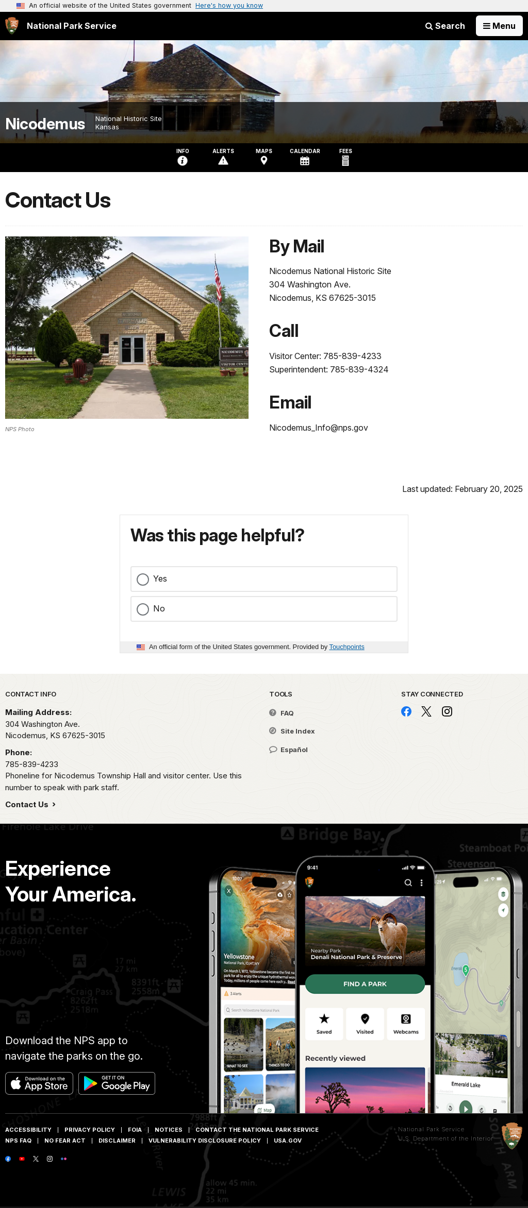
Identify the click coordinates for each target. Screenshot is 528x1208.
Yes (160, 578)
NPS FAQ (18, 1140)
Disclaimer (117, 1140)
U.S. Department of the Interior (445, 1138)
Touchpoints (347, 647)
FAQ (281, 713)
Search (445, 26)
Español (288, 749)
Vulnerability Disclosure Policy (204, 1140)
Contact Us (28, 804)
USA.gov (288, 1140)
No (159, 608)
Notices (169, 1129)
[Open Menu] (499, 25)
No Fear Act (65, 1140)
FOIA (135, 1129)
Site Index (292, 731)
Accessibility (28, 1129)
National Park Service (431, 1129)
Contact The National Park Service (257, 1129)
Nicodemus (45, 124)
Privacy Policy (89, 1129)
